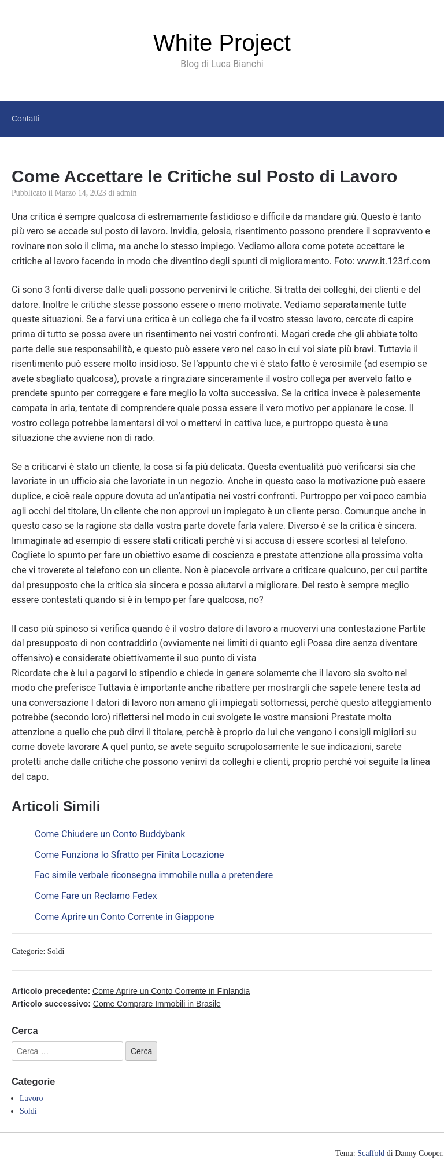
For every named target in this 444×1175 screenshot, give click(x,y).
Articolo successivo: (116, 1003)
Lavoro (31, 1098)
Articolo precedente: (131, 991)
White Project (222, 43)
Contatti (25, 118)
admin (127, 193)
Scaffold (370, 1153)
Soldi (56, 951)
